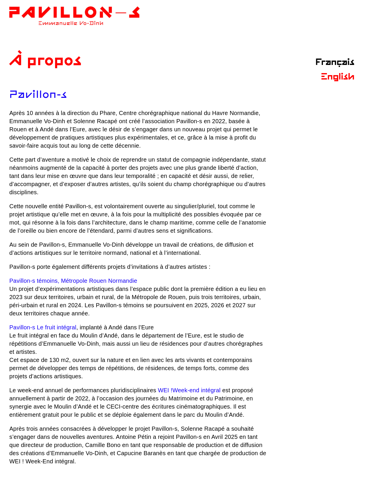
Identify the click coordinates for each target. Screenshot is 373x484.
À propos (45, 61)
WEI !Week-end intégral (189, 390)
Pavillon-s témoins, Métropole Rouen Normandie (73, 281)
